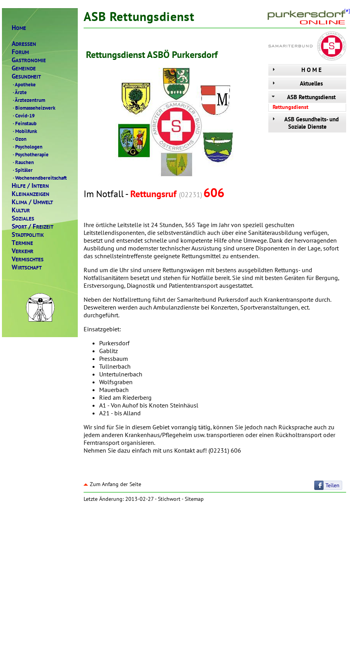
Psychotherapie (30, 154)
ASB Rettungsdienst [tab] (303, 97)
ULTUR (21, 210)
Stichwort (169, 498)
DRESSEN (24, 44)
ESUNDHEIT (26, 76)
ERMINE (22, 243)
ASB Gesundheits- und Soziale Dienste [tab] (304, 122)
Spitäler (22, 169)
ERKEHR (22, 251)
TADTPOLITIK (28, 235)
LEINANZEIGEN (30, 194)
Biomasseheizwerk (33, 107)
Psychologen (27, 146)
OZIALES (23, 218)
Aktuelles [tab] (296, 83)
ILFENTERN (30, 186)
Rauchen (23, 162)
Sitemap (194, 498)
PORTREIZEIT (32, 226)
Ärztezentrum (28, 99)
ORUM (20, 52)
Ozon (19, 138)
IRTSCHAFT (27, 267)
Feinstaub (24, 123)
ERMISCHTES (28, 259)
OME (19, 28)
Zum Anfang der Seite (112, 484)
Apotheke (24, 84)
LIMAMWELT (32, 202)
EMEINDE (24, 68)
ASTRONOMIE (29, 60)
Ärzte (19, 92)
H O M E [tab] (296, 69)
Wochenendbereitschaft (39, 177)
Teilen (333, 485)
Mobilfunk (24, 131)
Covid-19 (23, 115)
